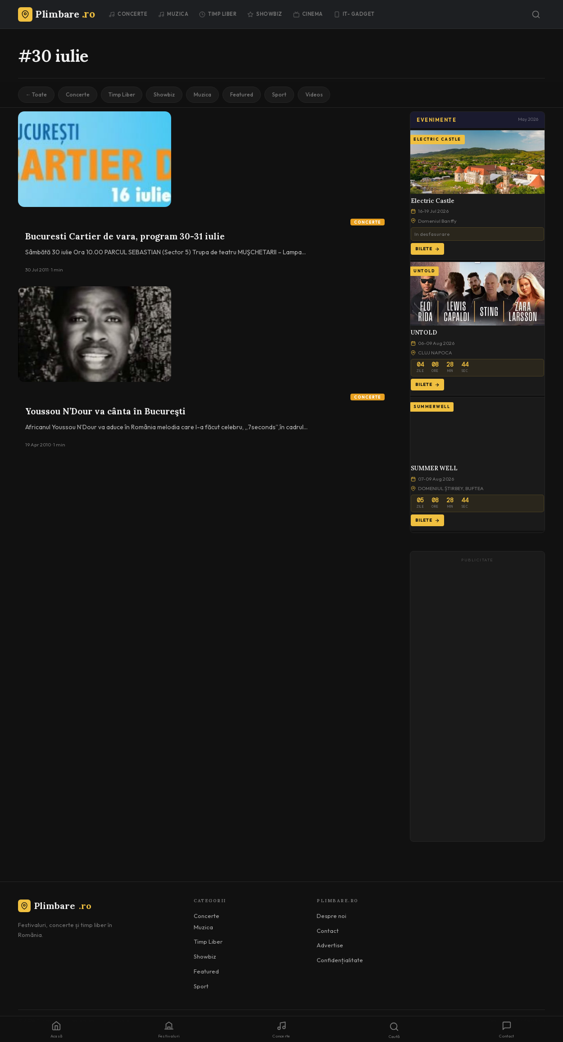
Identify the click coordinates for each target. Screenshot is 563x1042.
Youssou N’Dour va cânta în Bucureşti (105, 411)
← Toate (36, 94)
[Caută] (536, 14)
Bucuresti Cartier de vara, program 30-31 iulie (125, 236)
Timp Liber (217, 14)
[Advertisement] (477, 700)
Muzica (173, 14)
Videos (316, 94)
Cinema (308, 14)
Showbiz (264, 14)
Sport (281, 94)
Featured (243, 94)
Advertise (330, 945)
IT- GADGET (354, 14)
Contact (328, 930)
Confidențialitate (340, 960)
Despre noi (331, 915)
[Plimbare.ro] (56, 14)
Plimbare (54, 905)
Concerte (128, 14)
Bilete (427, 249)
